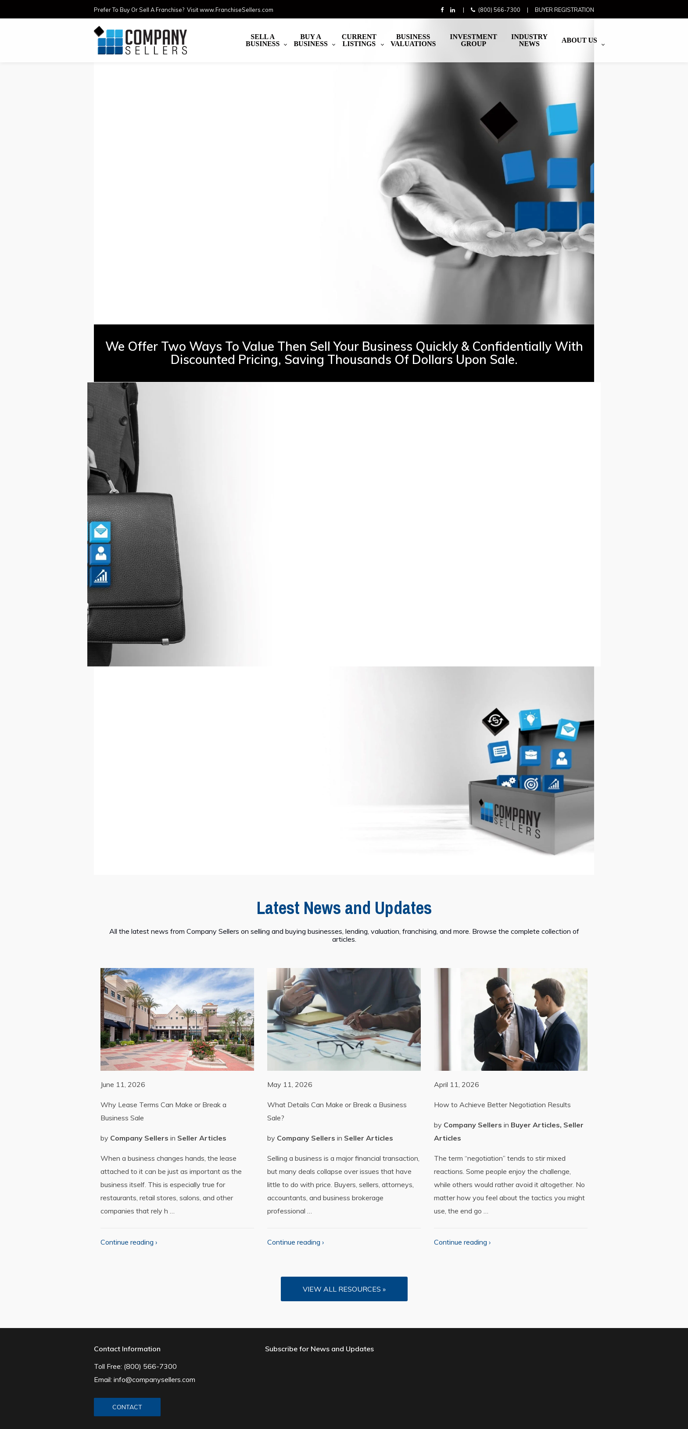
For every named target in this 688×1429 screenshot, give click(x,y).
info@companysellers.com (154, 1379)
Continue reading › (128, 1242)
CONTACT (127, 1407)
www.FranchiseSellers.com (236, 9)
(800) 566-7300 (499, 9)
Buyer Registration (564, 9)
